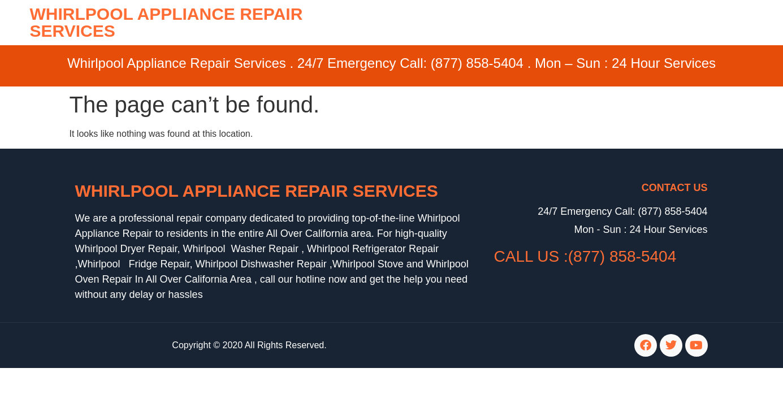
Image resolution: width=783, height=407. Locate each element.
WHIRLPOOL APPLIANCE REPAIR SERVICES (166, 22)
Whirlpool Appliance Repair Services (256, 190)
